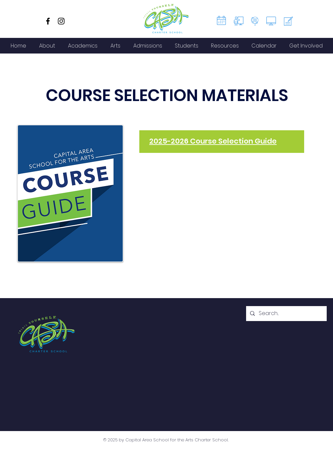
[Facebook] (47, 21)
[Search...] (286, 313)
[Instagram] (61, 21)
